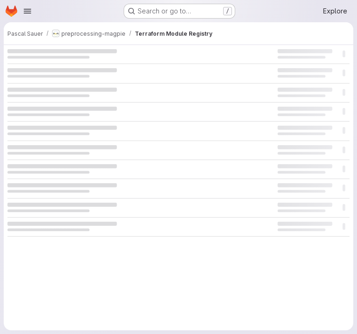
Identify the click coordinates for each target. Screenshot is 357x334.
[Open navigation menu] (27, 11)
